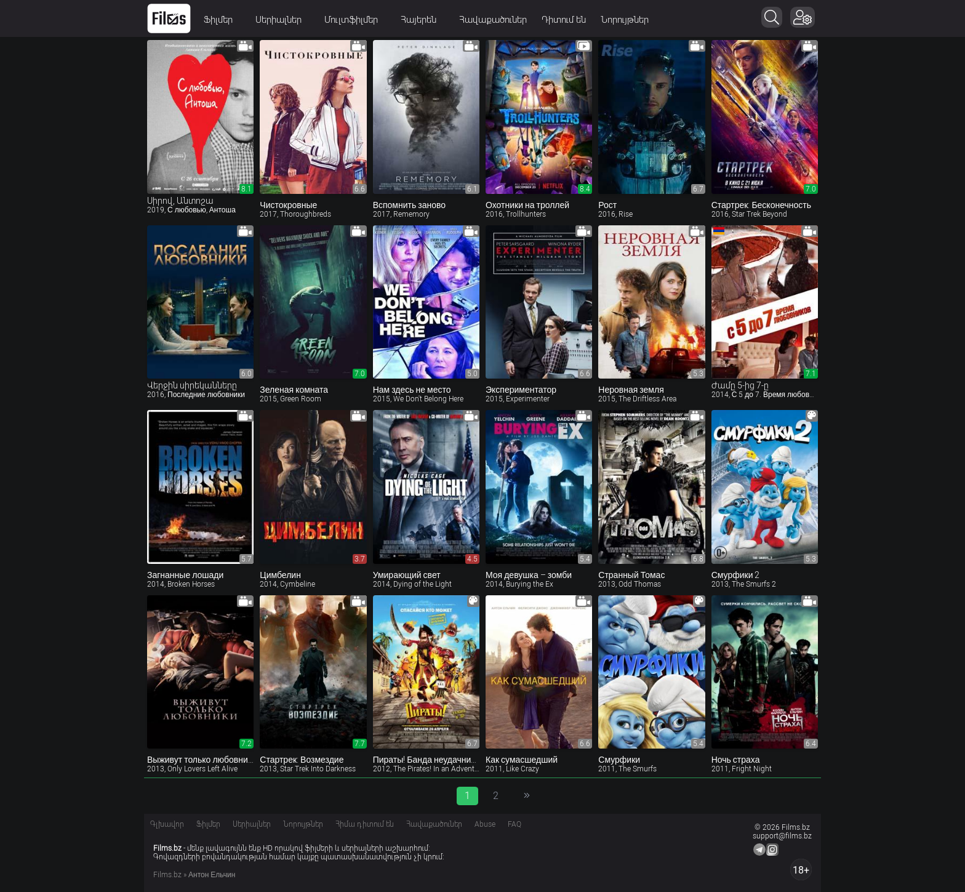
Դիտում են (564, 19)
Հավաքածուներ (493, 19)
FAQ (514, 824)
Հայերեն (422, 19)
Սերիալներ (282, 19)
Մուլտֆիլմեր (355, 19)
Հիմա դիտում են (364, 824)
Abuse (484, 824)
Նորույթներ (625, 19)
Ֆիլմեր (222, 19)
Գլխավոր (167, 824)
